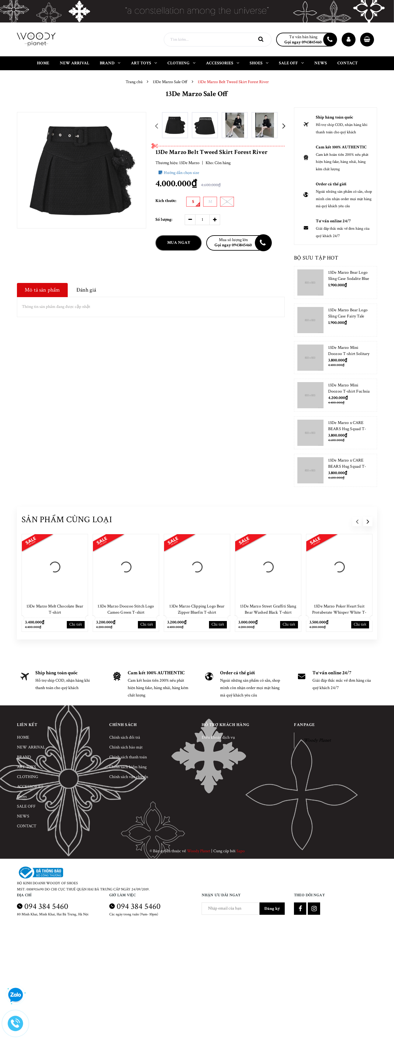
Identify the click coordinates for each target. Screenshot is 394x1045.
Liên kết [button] (27, 725)
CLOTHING (27, 777)
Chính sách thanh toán (128, 757)
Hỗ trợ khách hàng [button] (226, 725)
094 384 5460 (46, 906)
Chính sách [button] (123, 725)
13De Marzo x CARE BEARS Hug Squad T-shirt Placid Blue (347, 466)
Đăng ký (272, 908)
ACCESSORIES (30, 786)
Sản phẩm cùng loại (67, 519)
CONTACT (26, 826)
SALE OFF (26, 806)
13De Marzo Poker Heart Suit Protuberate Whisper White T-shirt (339, 612)
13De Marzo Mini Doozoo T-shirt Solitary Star (348, 354)
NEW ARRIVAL (31, 747)
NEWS (23, 816)
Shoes (22, 796)
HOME (23, 737)
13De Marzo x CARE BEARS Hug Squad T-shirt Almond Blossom (347, 429)
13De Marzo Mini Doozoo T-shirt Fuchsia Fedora (349, 391)
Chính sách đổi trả (124, 737)
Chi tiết (75, 624)
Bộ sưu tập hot (316, 257)
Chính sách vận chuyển (128, 777)
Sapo (240, 851)
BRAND (24, 757)
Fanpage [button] (304, 725)
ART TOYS (26, 767)
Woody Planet (317, 740)
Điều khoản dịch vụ (218, 737)
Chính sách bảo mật (126, 747)
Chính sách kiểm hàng (128, 767)
